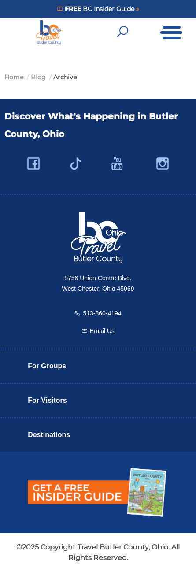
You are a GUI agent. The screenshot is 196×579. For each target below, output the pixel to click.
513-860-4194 (102, 313)
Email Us (102, 330)
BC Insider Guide (99, 9)
